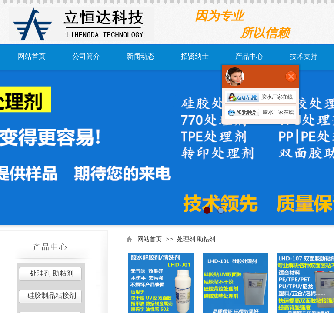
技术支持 (303, 56)
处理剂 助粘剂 (196, 239)
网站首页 (32, 56)
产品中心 (249, 56)
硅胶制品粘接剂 (51, 295)
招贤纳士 (195, 56)
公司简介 (86, 56)
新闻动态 (140, 56)
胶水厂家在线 (260, 97)
